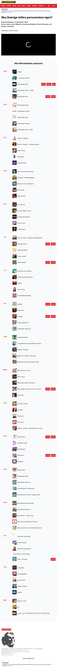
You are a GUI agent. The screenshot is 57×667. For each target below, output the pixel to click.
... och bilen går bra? (23, 78)
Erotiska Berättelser (23, 217)
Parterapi (20, 422)
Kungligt (20, 316)
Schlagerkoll (21, 449)
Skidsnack (20, 455)
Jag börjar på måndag (24, 271)
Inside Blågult (21, 262)
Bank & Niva (21, 150)
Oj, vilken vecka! (22, 403)
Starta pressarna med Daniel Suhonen (29, 528)
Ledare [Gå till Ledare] (41, 5)
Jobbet (19, 283)
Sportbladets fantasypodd (25, 503)
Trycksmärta (21, 580)
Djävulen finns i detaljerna (25, 184)
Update (19, 592)
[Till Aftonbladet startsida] (8, 2)
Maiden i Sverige (22, 349)
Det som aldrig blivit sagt (25, 171)
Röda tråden (21, 437)
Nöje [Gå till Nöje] (23, 5)
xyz (18, 607)
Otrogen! (20, 410)
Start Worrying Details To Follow (27, 521)
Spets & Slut (21, 470)
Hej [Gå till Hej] (19, 5)
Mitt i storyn (21, 377)
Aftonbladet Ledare (23, 111)
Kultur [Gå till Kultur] (34, 5)
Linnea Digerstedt (19, 648)
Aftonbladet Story (22, 117)
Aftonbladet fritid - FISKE (25, 130)
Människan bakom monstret (26, 383)
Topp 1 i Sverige (22, 559)
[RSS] (54, 84)
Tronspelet (20, 568)
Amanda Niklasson (38, 648)
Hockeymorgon (22, 244)
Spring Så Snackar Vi (24, 509)
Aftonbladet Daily (22, 84)
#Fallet (19, 72)
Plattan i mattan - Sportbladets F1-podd (29, 428)
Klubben (20, 304)
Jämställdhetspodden (24, 295)
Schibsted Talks (22, 443)
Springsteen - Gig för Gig (25, 515)
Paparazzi (20, 416)
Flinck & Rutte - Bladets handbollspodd (29, 238)
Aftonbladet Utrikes (23, 123)
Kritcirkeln (20, 310)
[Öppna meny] (49, 6)
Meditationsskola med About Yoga (28, 362)
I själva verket (21, 256)
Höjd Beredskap (22, 250)
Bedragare (20, 157)
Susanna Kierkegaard (24, 549)
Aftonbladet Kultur (23, 105)
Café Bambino (21, 163)
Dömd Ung (20, 190)
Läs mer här (9, 12)
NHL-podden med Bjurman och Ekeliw (29, 389)
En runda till (21, 204)
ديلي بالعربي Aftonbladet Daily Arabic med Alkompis (33, 613)
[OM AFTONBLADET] (28, 658)
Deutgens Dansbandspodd (25, 177)
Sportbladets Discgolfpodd (25, 488)
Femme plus (21, 229)
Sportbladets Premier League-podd (28, 495)
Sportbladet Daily (22, 476)
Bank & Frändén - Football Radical (28, 144)
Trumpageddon (22, 574)
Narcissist (20, 395)
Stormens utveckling (23, 536)
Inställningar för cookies (7, 654)
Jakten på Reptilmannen (25, 277)
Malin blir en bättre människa (26, 356)
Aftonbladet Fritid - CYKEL (25, 90)
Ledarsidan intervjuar (24, 329)
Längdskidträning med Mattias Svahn (29, 343)
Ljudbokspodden (22, 337)
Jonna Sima (21, 289)
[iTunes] (43, 84)
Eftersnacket (21, 196)
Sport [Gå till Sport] (9, 5)
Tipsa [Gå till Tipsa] (28, 5)
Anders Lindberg (22, 138)
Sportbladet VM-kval (23, 482)
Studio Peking (21, 542)
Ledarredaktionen (23, 322)
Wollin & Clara (21, 601)
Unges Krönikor (22, 586)
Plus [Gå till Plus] (14, 5)
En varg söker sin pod (24, 211)
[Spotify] (48, 84)
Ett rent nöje (21, 223)
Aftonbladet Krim (22, 96)
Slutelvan (20, 461)
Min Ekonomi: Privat (23, 370)
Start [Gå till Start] (3, 5)
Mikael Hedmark (28, 648)
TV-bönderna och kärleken (21, 554)
